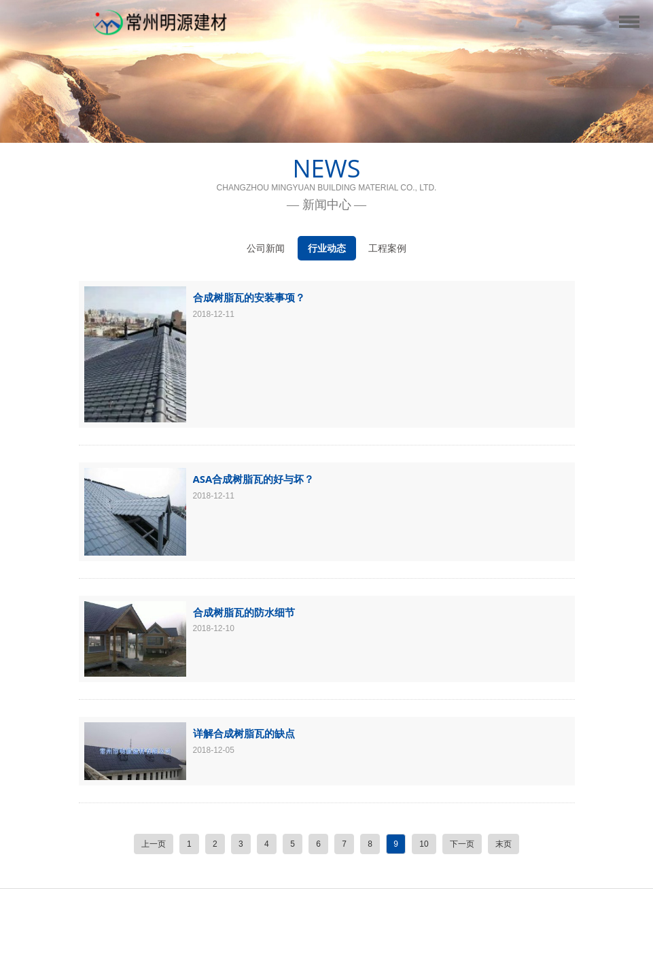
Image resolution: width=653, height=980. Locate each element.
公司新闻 (266, 248)
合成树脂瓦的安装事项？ (249, 297)
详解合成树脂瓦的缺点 (244, 733)
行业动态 (327, 248)
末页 (503, 844)
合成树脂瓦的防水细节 (244, 612)
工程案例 (387, 248)
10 (423, 844)
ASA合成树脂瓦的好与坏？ (254, 479)
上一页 (153, 844)
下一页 (462, 844)
